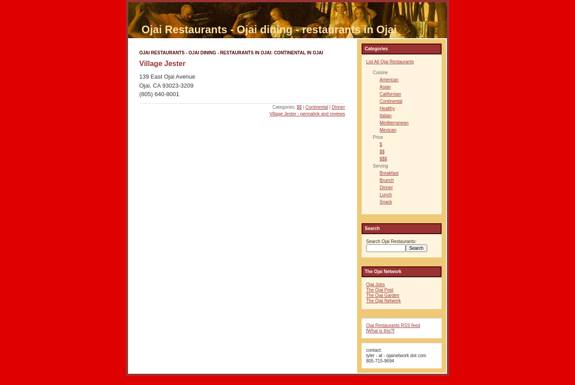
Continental (316, 107)
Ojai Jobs (375, 284)
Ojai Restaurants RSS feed (393, 325)
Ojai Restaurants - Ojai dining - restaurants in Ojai (269, 29)
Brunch (387, 180)
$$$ (383, 158)
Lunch (386, 194)
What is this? (380, 330)
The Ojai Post (380, 290)
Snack (386, 201)
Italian (386, 115)
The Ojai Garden (382, 295)
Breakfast (389, 173)
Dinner (338, 107)
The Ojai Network (383, 300)
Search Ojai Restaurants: (391, 241)
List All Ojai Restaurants (390, 61)
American (389, 79)
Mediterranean (394, 122)
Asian (385, 86)
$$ (299, 107)
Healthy (387, 108)
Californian (390, 94)
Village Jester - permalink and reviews (307, 113)
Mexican (388, 130)
